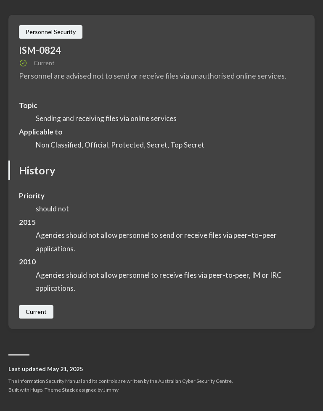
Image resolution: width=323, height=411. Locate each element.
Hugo (36, 390)
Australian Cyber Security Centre (195, 381)
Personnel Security (51, 31)
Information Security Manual (50, 381)
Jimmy (111, 390)
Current (36, 311)
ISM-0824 (40, 50)
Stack (68, 390)
